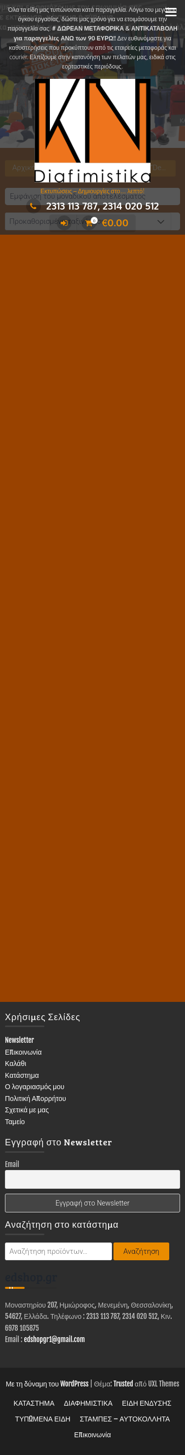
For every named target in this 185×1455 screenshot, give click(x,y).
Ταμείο (15, 1121)
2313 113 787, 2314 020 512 (92, 205)
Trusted (123, 1384)
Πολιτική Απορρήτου (35, 1098)
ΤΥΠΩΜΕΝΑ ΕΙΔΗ (43, 1419)
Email (12, 1164)
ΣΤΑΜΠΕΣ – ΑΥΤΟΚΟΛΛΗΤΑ (125, 1419)
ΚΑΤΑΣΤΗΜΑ (34, 1403)
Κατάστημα (22, 1075)
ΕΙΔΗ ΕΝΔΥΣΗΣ (146, 1403)
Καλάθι (15, 1063)
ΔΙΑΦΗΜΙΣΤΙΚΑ (88, 1403)
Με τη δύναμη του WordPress (47, 1384)
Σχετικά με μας (27, 1109)
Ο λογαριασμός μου (35, 1086)
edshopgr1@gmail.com (54, 1339)
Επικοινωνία (23, 1052)
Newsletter (19, 1040)
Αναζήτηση (141, 1251)
